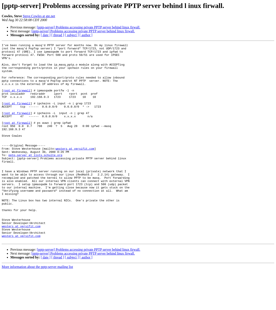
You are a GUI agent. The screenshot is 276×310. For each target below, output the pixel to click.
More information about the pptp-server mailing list (37, 306)
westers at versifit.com (75, 170)
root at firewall (16, 100)
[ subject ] (72, 35)
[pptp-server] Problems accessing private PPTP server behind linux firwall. (88, 27)
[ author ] (86, 35)
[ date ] (45, 35)
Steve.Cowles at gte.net (39, 16)
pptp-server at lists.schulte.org (35, 178)
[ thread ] (57, 35)
